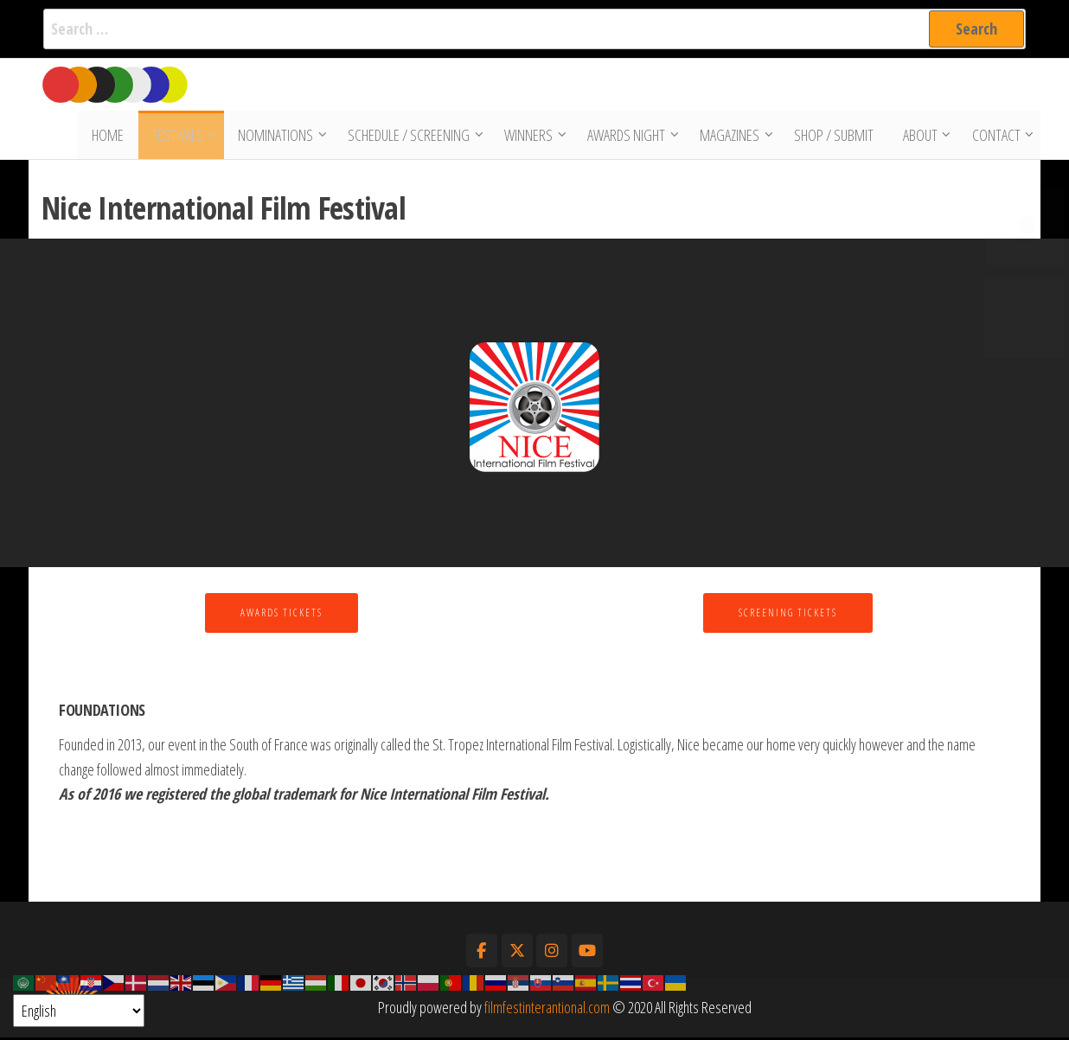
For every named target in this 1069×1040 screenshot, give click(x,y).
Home (112, 136)
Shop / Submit (835, 136)
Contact (994, 136)
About (918, 136)
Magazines (731, 136)
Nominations (277, 136)
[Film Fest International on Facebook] (481, 953)
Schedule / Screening (410, 136)
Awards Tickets (281, 615)
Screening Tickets (788, 615)
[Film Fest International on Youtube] (587, 953)
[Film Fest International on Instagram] (551, 953)
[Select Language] (78, 1010)
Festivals (179, 136)
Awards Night (628, 136)
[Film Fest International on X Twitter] (517, 953)
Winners (530, 136)
